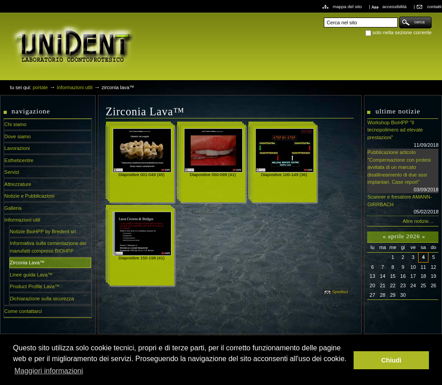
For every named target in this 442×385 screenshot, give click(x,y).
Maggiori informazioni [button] (48, 371)
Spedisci (340, 292)
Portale (40, 87)
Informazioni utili (74, 87)
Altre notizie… (418, 221)
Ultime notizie (397, 111)
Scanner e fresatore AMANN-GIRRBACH (402, 205)
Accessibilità (394, 6)
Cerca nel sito (323, 16)
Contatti (434, 6)
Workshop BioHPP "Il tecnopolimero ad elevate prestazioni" (402, 134)
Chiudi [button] (391, 360)
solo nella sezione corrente (402, 32)
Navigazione (31, 111)
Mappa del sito (347, 6)
